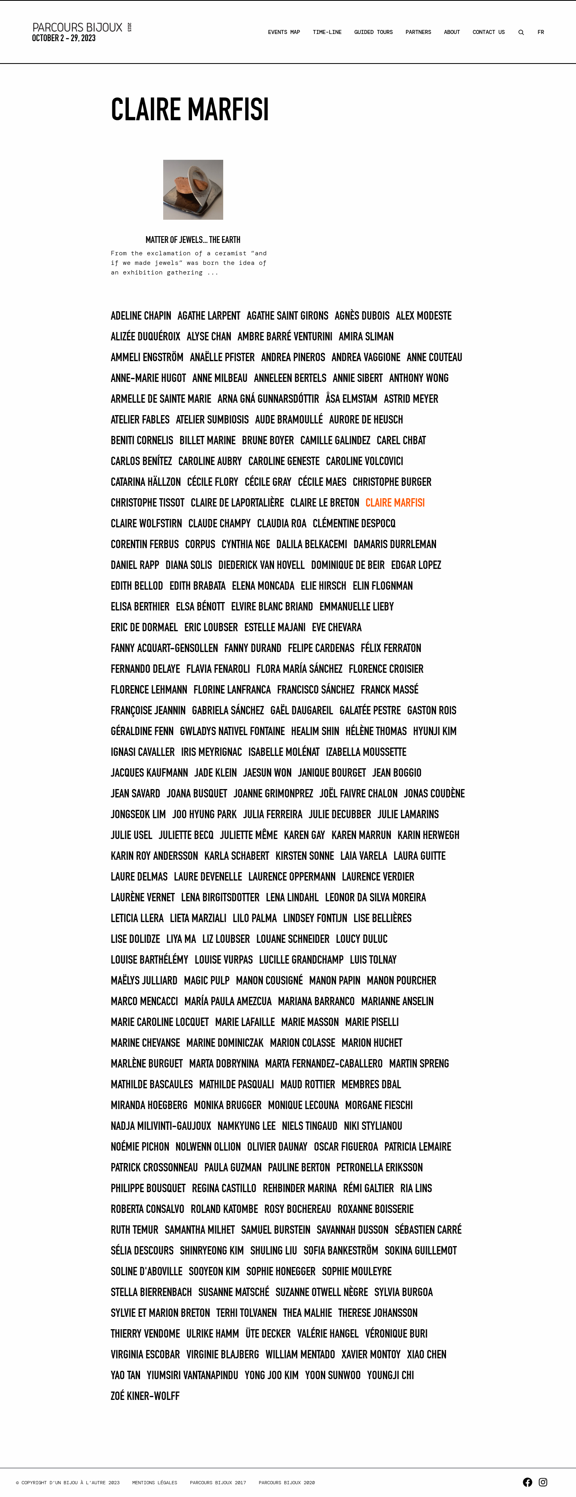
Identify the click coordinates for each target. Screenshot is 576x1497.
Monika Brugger (228, 1105)
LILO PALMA (255, 919)
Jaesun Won (267, 773)
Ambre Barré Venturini (285, 337)
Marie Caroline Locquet (160, 1022)
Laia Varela (363, 856)
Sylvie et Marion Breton (160, 1313)
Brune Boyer (268, 441)
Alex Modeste (424, 316)
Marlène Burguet (147, 1064)
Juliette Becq (186, 835)
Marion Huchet (372, 1043)
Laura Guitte (420, 856)
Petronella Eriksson (379, 1168)
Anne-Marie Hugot (148, 378)
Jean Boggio (397, 773)
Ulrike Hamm (212, 1334)
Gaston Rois (431, 711)
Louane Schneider (293, 939)
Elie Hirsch (323, 586)
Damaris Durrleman (395, 545)
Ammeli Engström (147, 358)
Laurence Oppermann (292, 877)
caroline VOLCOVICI (364, 461)
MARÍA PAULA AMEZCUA (228, 1002)
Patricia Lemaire (417, 1147)
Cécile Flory (212, 482)
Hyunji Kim (435, 732)
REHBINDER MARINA (300, 1189)
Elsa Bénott (200, 607)
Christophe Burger (392, 482)
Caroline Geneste (284, 461)
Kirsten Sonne (305, 856)
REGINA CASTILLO (224, 1189)
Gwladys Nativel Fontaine (232, 732)
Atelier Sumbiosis (212, 420)
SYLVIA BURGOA (403, 1292)
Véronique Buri (396, 1334)
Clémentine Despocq (354, 524)
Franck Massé (389, 690)
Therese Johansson (378, 1313)
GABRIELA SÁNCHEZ (228, 711)
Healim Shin (315, 732)
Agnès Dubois (362, 316)
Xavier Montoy (371, 1355)
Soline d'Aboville (146, 1272)
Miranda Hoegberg (149, 1105)
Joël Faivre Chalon (359, 794)
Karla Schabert (236, 856)
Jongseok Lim (138, 815)
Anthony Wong (419, 378)
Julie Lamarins (408, 815)
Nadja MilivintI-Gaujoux (161, 1126)
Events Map (284, 32)
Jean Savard (135, 794)
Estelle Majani (275, 628)
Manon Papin (334, 981)
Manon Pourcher (401, 981)
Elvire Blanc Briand (272, 607)
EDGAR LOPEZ (416, 565)
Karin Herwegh (429, 835)
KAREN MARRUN (361, 835)
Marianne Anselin (397, 1002)
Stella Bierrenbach (151, 1292)
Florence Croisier (386, 669)
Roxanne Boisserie (376, 1209)
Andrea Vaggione (366, 358)
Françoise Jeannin (148, 711)
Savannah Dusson (352, 1230)
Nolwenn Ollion (208, 1147)
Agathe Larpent (209, 316)
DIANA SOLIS (189, 565)
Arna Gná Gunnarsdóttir (268, 399)
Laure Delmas (139, 877)
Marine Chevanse (145, 1043)
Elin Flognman (383, 586)
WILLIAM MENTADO (300, 1355)
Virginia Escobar (145, 1355)
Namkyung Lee (247, 1126)
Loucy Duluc (362, 939)
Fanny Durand (253, 648)
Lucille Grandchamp (301, 960)
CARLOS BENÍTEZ (141, 461)
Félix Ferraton (391, 648)
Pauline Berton (299, 1168)
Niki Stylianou (373, 1126)
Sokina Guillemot (421, 1251)
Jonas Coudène (434, 794)
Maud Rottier (307, 1085)
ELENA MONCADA (263, 586)
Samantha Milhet (200, 1230)
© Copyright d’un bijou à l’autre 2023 (68, 1482)
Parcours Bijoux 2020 (287, 1482)
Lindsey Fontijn (315, 919)
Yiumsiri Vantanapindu (192, 1376)
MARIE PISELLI (372, 1022)
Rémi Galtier (368, 1189)
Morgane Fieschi (379, 1105)
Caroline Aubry (210, 461)
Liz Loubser (226, 939)
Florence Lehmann (149, 690)
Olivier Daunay (277, 1147)
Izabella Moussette (366, 752)
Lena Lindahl (292, 898)
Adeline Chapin (141, 316)
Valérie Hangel (328, 1334)
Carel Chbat (401, 441)
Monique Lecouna (303, 1105)
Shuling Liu (273, 1251)
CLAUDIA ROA (281, 524)
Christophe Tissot (147, 503)
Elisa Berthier (140, 607)
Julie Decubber (340, 815)
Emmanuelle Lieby (357, 607)
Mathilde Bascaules (152, 1085)
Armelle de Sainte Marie (161, 399)
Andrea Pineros (293, 358)
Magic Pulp (207, 981)
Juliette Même (249, 835)
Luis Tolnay (373, 960)
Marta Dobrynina (224, 1064)
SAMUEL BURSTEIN (275, 1230)
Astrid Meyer (411, 399)
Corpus (200, 545)
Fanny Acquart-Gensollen (164, 648)
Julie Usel (131, 835)
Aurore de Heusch (366, 420)
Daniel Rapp (135, 565)
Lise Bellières (383, 919)
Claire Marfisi (395, 503)
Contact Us (489, 32)
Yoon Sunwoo (333, 1376)
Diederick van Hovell (261, 565)
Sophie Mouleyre (357, 1272)
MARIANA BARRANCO (316, 1002)
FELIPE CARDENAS (321, 648)
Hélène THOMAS (376, 732)
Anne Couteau (434, 358)
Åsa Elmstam (352, 399)
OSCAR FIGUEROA (346, 1147)
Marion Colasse (302, 1043)
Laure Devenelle (208, 877)
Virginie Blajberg (222, 1355)
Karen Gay (304, 835)
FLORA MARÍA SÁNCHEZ (299, 669)
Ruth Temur (134, 1230)
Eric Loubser (211, 628)
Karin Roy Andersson (154, 856)
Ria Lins (416, 1189)
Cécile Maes (322, 482)
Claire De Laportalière (237, 503)
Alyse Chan (209, 337)
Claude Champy (219, 524)
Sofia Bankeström (341, 1251)
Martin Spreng (419, 1064)
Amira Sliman (366, 337)
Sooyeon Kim (214, 1272)
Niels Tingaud (310, 1126)
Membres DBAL (371, 1085)
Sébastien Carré (428, 1230)
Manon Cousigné (269, 981)
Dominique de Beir (348, 565)
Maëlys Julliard (144, 981)
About (452, 32)
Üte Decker (268, 1334)
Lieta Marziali (198, 919)
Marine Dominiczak (225, 1043)
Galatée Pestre (370, 711)
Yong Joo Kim (272, 1376)
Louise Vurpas (224, 960)
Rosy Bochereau (297, 1209)
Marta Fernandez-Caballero (324, 1064)
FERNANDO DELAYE (145, 669)
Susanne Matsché (233, 1292)
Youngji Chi (390, 1376)
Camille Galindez (335, 441)
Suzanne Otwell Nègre (322, 1292)
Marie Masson (310, 1022)
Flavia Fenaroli (218, 669)
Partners (418, 32)
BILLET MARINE (208, 441)
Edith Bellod (137, 586)
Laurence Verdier (378, 877)
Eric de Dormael (144, 628)
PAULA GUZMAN (233, 1168)
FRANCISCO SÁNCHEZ (315, 690)
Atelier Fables (140, 420)
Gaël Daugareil (301, 711)
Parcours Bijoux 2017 (218, 1482)
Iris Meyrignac (211, 752)
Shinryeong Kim (212, 1251)
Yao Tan (125, 1376)
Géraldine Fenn (142, 732)
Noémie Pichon (140, 1147)
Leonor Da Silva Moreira (375, 898)
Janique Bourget (332, 773)
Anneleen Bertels (290, 378)
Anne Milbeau (220, 378)
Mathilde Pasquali (236, 1085)
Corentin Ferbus (145, 545)
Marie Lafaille (245, 1022)
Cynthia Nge (246, 545)
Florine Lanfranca (232, 690)
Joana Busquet (197, 794)
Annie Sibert (358, 378)
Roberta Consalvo (147, 1209)
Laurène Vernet (143, 898)
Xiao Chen (426, 1355)
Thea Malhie (307, 1313)
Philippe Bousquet (148, 1189)
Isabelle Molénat (284, 752)
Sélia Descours (142, 1251)
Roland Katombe (224, 1209)
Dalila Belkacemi (311, 545)
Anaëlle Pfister (222, 358)
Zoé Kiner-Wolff (145, 1396)
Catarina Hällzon (146, 482)
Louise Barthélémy (149, 960)
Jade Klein (215, 773)
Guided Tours (373, 32)
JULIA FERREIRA (272, 815)
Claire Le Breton (324, 503)
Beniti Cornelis (142, 441)
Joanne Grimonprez (273, 794)
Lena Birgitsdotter (220, 898)
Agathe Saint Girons (287, 316)
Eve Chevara (337, 628)
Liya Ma (181, 939)
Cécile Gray (268, 482)
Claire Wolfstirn (146, 524)
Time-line (327, 32)
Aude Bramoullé (289, 420)
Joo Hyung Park (204, 815)
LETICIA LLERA (137, 919)
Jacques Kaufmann (149, 773)
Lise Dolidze (135, 939)
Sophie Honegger (281, 1272)
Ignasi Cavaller (143, 752)
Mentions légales (154, 1482)
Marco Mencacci (144, 1002)
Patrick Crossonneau (154, 1168)
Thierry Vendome (145, 1334)
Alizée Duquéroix (145, 337)
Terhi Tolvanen (246, 1313)
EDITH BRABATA (198, 586)
